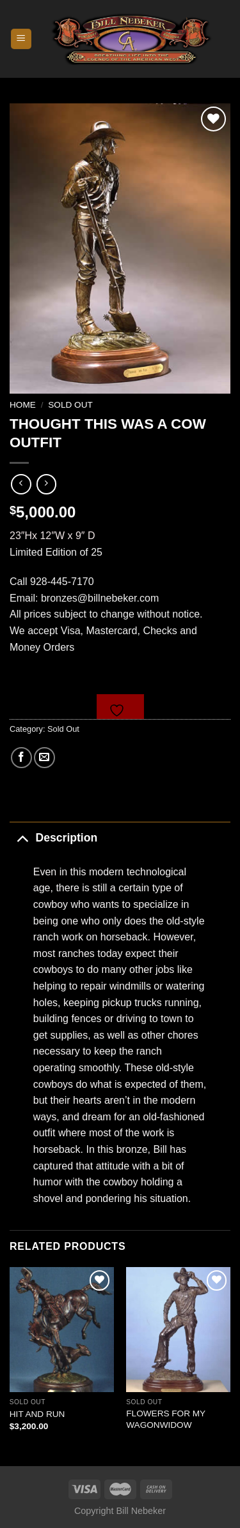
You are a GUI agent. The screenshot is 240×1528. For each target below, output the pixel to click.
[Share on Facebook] (21, 757)
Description (53, 837)
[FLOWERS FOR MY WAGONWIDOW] (178, 1329)
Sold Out (70, 405)
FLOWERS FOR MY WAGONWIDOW (165, 1419)
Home (23, 405)
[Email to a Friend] (44, 757)
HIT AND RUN (37, 1414)
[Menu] (21, 39)
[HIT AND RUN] (62, 1329)
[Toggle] (22, 837)
